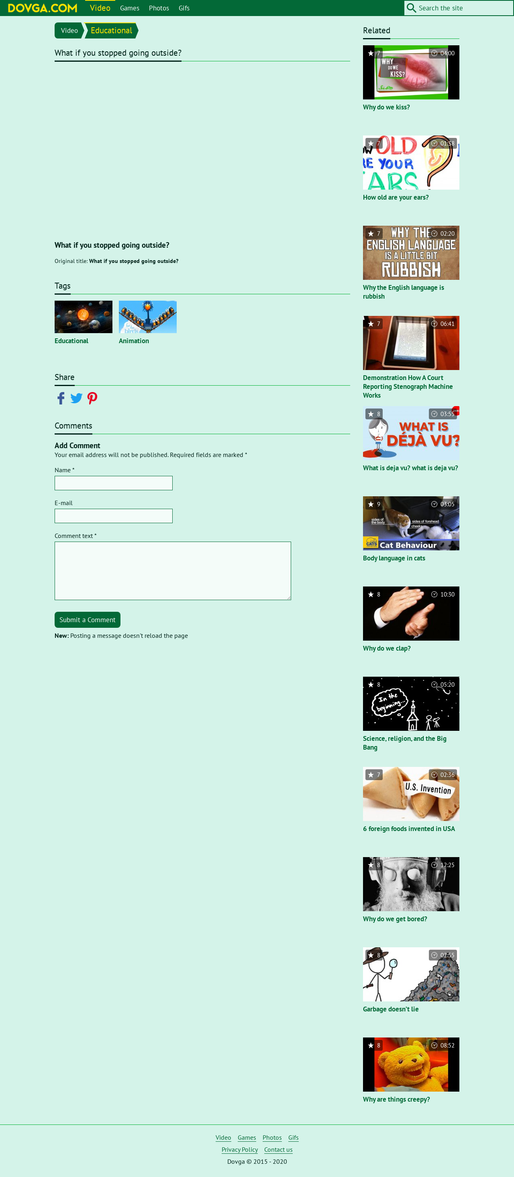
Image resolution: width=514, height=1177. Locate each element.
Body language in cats (394, 558)
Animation (134, 340)
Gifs (184, 8)
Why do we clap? (387, 648)
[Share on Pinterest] (94, 398)
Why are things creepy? (396, 1099)
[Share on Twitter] (78, 398)
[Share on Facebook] (62, 398)
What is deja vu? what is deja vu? (410, 467)
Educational (111, 30)
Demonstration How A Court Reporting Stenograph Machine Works (408, 386)
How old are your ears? (396, 197)
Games (129, 8)
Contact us (278, 1149)
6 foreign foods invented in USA (409, 828)
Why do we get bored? (395, 918)
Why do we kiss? (386, 107)
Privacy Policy (240, 1149)
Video (100, 7)
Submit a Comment (87, 619)
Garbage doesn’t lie (391, 1009)
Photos (159, 8)
